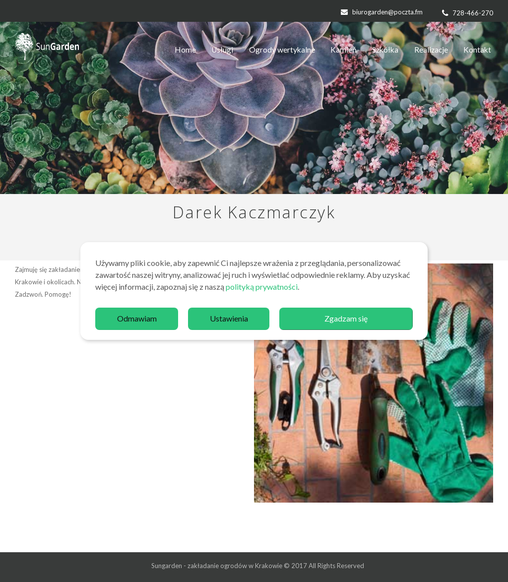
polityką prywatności (262, 286)
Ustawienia (229, 318)
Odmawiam (137, 318)
